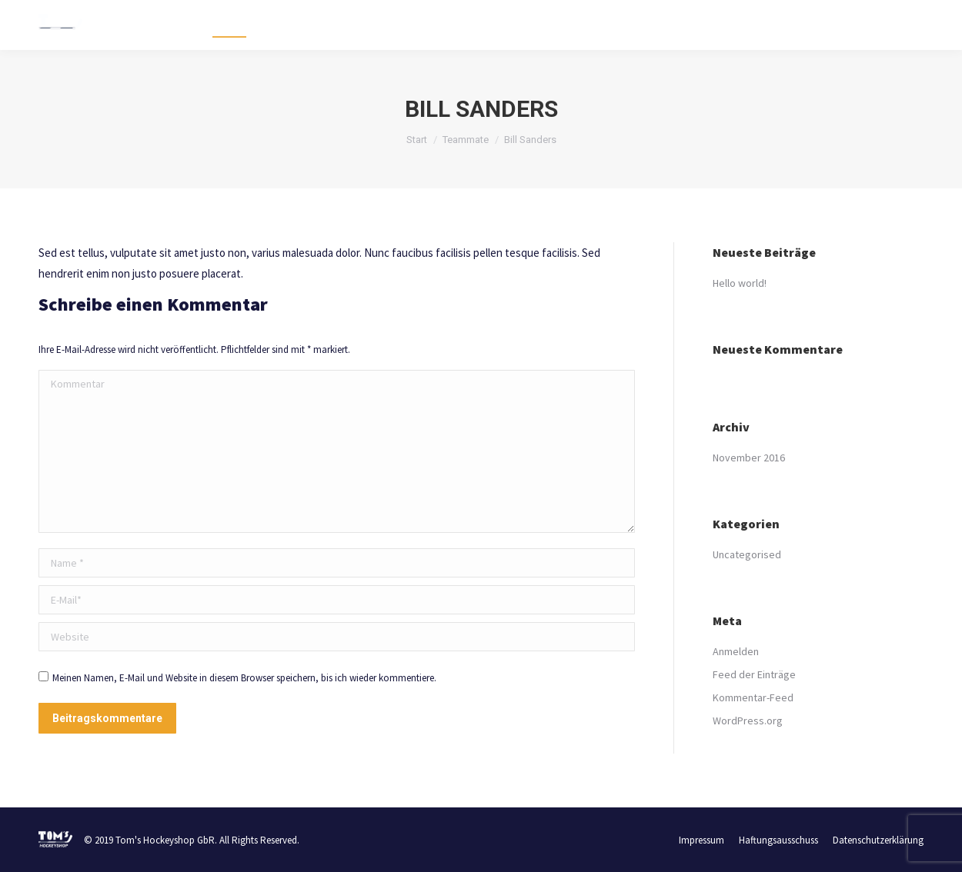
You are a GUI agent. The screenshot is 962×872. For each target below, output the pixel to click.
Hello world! (740, 283)
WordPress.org (748, 720)
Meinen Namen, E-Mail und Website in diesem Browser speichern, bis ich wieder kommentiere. (244, 677)
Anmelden (736, 651)
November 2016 (749, 457)
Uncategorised (747, 554)
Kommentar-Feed (753, 697)
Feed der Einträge (754, 674)
